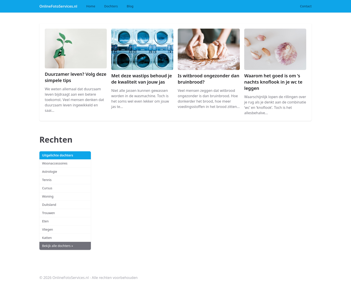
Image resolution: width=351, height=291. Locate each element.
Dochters (111, 6)
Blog (130, 6)
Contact (306, 6)
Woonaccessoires (54, 163)
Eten (45, 221)
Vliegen (47, 229)
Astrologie (49, 171)
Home (90, 6)
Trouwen (48, 213)
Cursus (47, 188)
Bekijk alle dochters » (57, 246)
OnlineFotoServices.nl (58, 6)
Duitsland (49, 204)
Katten (47, 238)
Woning (48, 196)
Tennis (46, 180)
